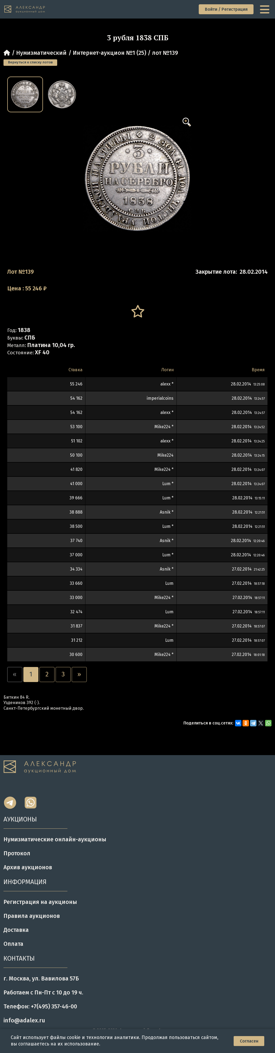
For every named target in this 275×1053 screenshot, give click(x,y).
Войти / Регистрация (226, 9)
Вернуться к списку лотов (30, 62)
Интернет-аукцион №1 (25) (109, 52)
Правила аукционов (31, 916)
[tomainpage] (24, 9)
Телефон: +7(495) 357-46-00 (40, 1006)
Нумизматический (41, 52)
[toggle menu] (265, 9)
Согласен (249, 1041)
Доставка (16, 929)
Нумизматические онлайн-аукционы (54, 839)
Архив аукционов (27, 867)
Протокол (16, 853)
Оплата (13, 943)
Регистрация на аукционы (40, 902)
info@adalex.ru (24, 1020)
